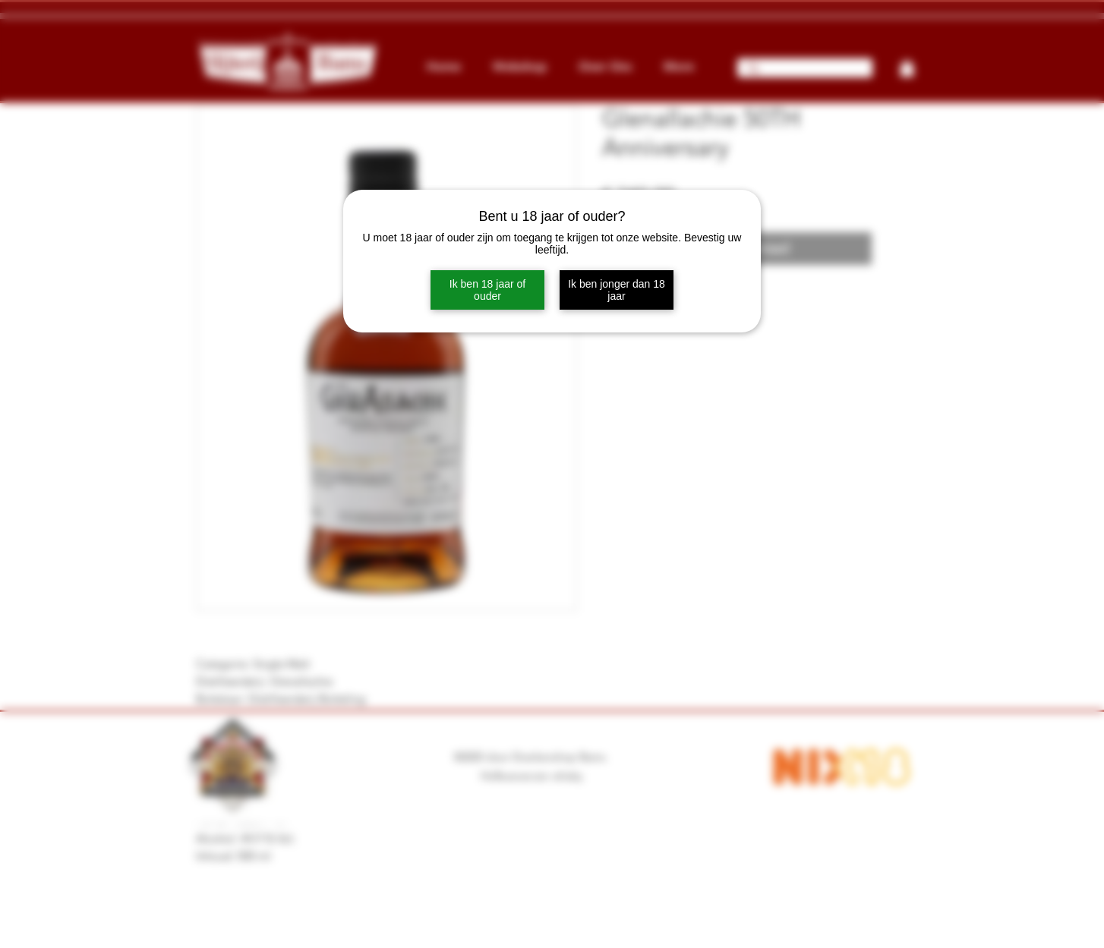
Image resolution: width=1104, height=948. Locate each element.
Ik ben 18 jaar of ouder (487, 290)
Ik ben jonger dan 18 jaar (616, 290)
